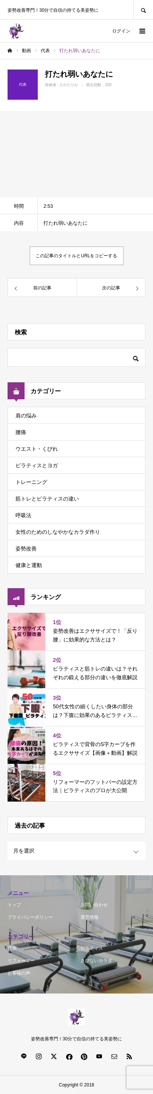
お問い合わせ (94, 904)
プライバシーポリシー (30, 917)
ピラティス (91, 948)
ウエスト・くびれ (36, 449)
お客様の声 (19, 973)
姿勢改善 (26, 548)
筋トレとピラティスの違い (47, 499)
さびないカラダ (96, 960)
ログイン (121, 31)
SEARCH (143, 9)
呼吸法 (23, 515)
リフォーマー (21, 960)
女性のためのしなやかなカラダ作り (57, 532)
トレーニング (31, 482)
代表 (12, 948)
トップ (14, 904)
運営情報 (89, 917)
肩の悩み (26, 416)
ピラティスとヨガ (36, 465)
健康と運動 (28, 565)
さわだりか (68, 85)
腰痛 (20, 432)
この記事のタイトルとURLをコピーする (76, 255)
